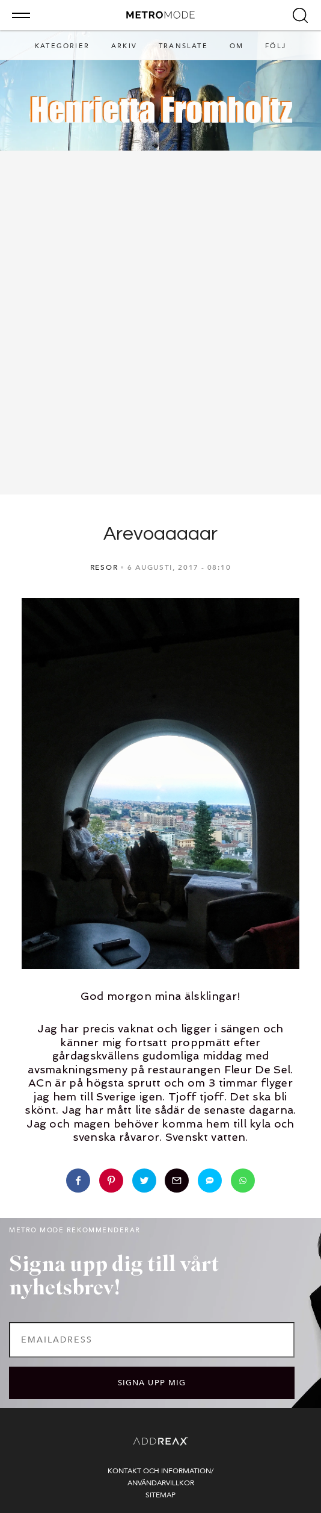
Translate (183, 46)
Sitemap (160, 1495)
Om (236, 46)
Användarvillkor (160, 1483)
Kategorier (62, 46)
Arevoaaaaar (160, 534)
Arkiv (124, 46)
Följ (275, 46)
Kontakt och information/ (160, 1471)
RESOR (104, 567)
